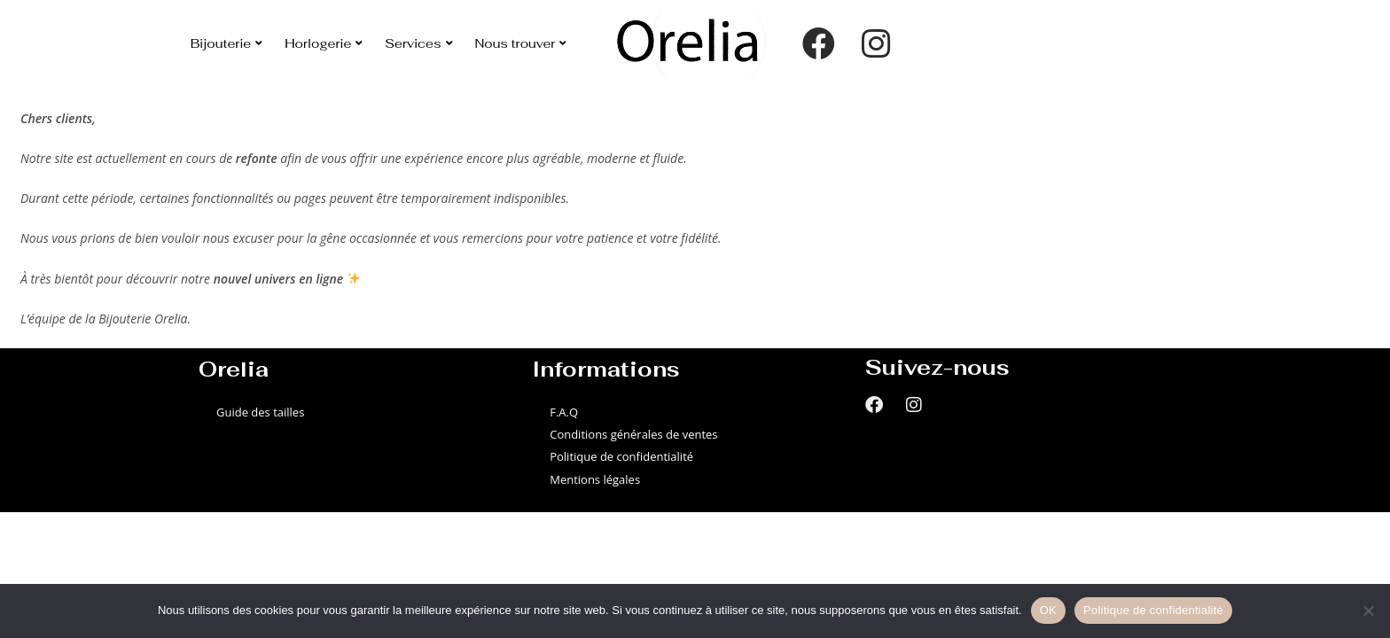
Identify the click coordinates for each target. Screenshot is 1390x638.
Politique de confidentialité (621, 456)
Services (418, 43)
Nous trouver (521, 43)
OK (1048, 610)
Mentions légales (595, 479)
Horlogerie (324, 43)
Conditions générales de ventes (633, 434)
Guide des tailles (260, 412)
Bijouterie (227, 43)
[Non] (1368, 610)
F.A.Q (564, 412)
